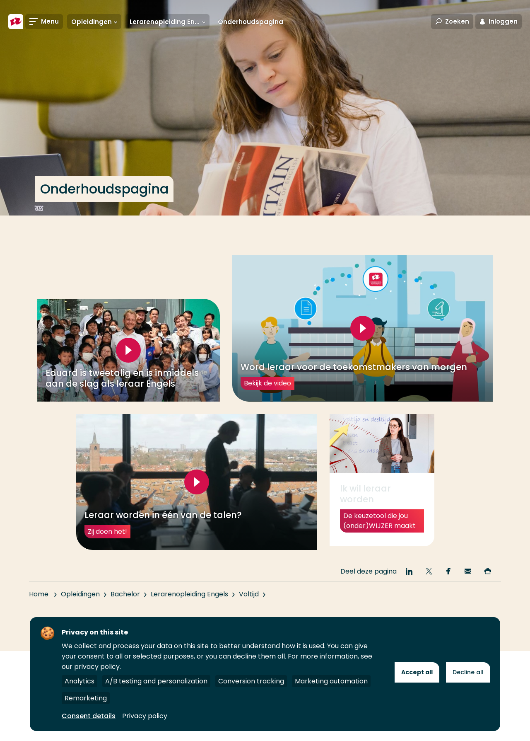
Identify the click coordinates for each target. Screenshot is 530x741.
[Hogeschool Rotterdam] (15, 21)
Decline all (468, 672)
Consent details (89, 716)
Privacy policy (144, 716)
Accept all (417, 672)
